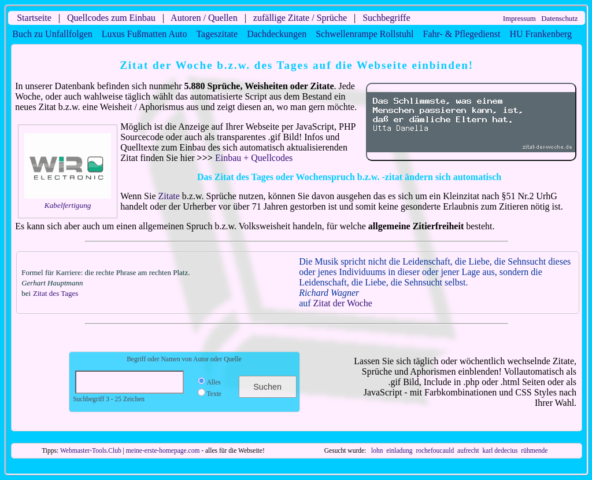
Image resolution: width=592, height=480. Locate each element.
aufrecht (468, 450)
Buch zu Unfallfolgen (52, 34)
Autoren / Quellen (204, 18)
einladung (399, 450)
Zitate (169, 196)
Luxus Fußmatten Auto (144, 34)
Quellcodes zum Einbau (111, 18)
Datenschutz (559, 18)
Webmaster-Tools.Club (90, 450)
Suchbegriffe (386, 18)
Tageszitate (217, 34)
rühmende (534, 450)
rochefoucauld (435, 450)
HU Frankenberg (540, 34)
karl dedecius (500, 450)
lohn (377, 450)
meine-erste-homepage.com (163, 450)
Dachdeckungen (276, 34)
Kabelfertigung (68, 205)
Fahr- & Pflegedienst (462, 34)
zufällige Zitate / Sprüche (300, 18)
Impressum (519, 18)
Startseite (34, 18)
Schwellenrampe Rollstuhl (364, 34)
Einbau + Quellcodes (254, 158)
